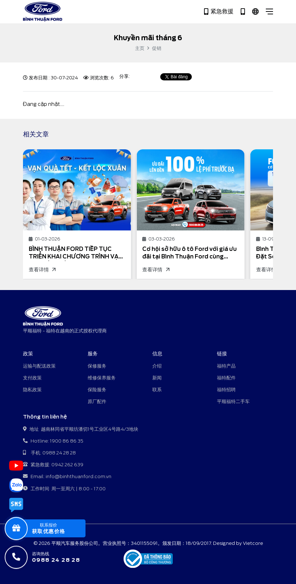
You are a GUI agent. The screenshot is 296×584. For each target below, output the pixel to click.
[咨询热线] (51, 557)
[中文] (255, 11)
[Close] (269, 11)
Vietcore (253, 543)
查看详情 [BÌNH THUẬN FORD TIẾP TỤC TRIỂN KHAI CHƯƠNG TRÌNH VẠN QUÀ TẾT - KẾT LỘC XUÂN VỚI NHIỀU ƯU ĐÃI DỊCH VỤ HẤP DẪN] (42, 269)
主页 (139, 48)
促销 (156, 48)
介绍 (157, 366)
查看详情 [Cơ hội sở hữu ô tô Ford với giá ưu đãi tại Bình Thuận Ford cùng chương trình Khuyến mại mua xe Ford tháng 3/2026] (155, 269)
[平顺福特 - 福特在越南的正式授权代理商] (42, 12)
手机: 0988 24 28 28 (49, 453)
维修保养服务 (102, 377)
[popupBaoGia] (51, 528)
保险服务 (97, 389)
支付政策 (32, 377)
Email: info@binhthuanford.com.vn (67, 477)
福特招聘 (226, 389)
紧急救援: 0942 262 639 (53, 465)
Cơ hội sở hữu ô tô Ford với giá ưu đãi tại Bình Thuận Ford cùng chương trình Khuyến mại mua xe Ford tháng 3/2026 (189, 253)
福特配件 (226, 377)
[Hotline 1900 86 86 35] (243, 11)
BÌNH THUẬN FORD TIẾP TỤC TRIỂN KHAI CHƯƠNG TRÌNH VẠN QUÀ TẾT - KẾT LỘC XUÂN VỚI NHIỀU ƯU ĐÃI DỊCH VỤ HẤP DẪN (76, 253)
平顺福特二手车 (233, 401)
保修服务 (97, 366)
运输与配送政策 (39, 366)
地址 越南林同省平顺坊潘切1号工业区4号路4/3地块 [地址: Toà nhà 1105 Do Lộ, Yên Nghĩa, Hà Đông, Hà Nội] (80, 429)
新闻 (157, 377)
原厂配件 (97, 401)
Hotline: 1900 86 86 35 (53, 441)
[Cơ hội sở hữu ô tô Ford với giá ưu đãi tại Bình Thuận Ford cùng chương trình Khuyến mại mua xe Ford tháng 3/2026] (190, 189)
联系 (157, 389)
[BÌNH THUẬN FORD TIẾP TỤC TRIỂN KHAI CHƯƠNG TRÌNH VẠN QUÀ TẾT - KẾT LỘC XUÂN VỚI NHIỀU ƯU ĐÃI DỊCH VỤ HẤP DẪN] (77, 189)
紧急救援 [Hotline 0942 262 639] (218, 11)
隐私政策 (32, 389)
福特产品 (226, 366)
